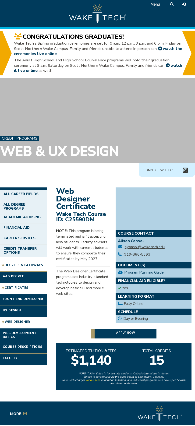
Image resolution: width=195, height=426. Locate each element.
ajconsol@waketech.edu (145, 247)
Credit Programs (19, 138)
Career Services (19, 238)
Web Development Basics (20, 335)
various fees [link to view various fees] (93, 380)
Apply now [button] (125, 333)
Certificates (16, 288)
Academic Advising (22, 217)
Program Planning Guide (144, 272)
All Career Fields (21, 194)
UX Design (12, 310)
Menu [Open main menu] (155, 4)
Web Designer (17, 322)
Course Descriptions (22, 347)
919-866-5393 (137, 254)
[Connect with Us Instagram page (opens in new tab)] (185, 170)
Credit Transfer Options (20, 250)
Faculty (10, 358)
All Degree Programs (14, 206)
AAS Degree (13, 276)
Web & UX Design (59, 151)
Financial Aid (17, 227)
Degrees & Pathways (24, 265)
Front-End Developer (23, 299)
